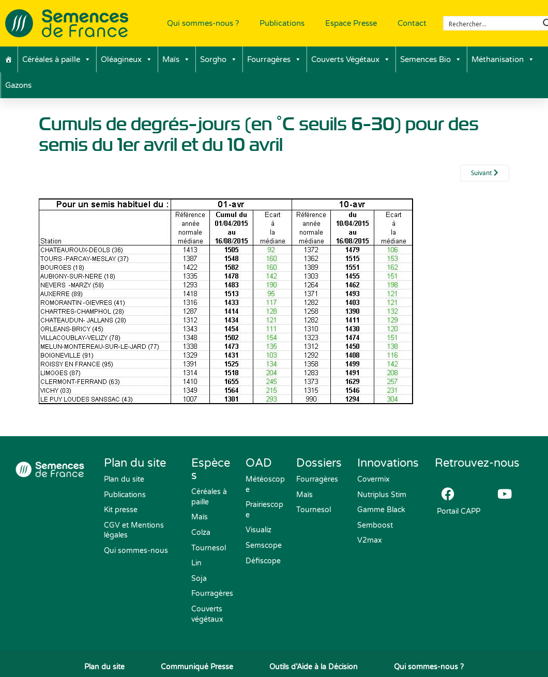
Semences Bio (431, 59)
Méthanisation (503, 59)
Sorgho (218, 59)
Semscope (264, 545)
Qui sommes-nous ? (203, 23)
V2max (369, 540)
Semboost (375, 525)
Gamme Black (381, 509)
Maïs (176, 59)
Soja (199, 578)
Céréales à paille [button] (56, 59)
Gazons (18, 85)
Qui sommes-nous (136, 550)
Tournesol (208, 548)
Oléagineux (127, 59)
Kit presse (121, 509)
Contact (412, 23)
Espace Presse (351, 23)
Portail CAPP (457, 511)
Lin (196, 563)
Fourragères (274, 59)
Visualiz (258, 530)
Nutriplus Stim (381, 494)
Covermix (373, 479)
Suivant (484, 173)
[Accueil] (8, 59)
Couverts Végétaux (350, 59)
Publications (282, 23)
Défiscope (263, 561)
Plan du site (124, 479)
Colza (200, 532)
